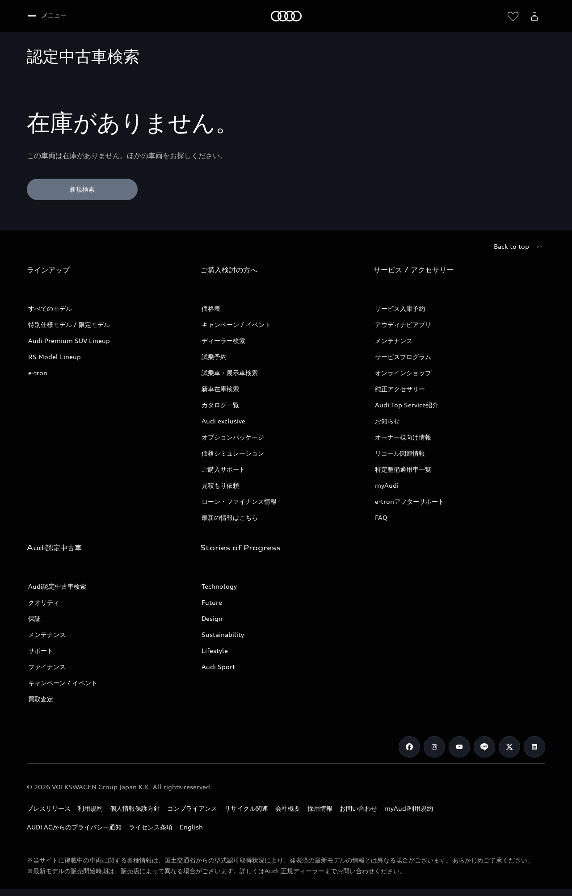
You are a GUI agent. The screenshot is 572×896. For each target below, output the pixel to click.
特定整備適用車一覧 (403, 469)
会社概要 (287, 808)
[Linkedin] (534, 747)
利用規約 (90, 808)
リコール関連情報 (400, 453)
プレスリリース (49, 808)
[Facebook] (409, 747)
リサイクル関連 (246, 808)
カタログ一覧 (220, 405)
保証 (34, 618)
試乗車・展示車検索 (230, 373)
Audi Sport (218, 666)
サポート (40, 650)
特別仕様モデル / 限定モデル (69, 324)
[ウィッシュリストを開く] (513, 16)
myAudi (387, 485)
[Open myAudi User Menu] (534, 16)
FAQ (381, 517)
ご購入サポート (223, 469)
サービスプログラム (403, 356)
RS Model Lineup (54, 356)
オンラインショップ (403, 373)
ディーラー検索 (223, 340)
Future (212, 602)
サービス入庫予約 (400, 308)
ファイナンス (47, 666)
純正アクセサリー (400, 389)
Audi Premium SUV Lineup (69, 340)
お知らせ (387, 421)
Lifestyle (215, 650)
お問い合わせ (358, 808)
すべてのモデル (50, 308)
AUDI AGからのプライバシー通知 (74, 827)
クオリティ (43, 602)
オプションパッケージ (233, 437)
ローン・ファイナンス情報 (239, 501)
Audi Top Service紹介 (406, 405)
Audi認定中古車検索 (57, 586)
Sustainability (223, 634)
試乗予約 (214, 356)
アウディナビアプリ (403, 324)
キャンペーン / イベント (236, 324)
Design (212, 618)
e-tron (37, 373)
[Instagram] (434, 747)
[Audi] (286, 16)
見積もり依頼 (220, 485)
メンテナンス (393, 340)
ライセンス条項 (150, 827)
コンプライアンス (192, 808)
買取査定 (40, 699)
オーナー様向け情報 (403, 437)
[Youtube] (459, 747)
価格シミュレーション (233, 453)
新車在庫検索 (220, 389)
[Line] (484, 747)
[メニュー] (47, 16)
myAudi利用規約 (408, 808)
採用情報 (319, 808)
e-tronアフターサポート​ (409, 501)
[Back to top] (519, 246)
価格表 (211, 308)
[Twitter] (509, 747)
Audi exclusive (223, 421)
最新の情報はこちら (230, 517)
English (191, 827)
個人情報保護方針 (135, 808)
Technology (219, 586)
